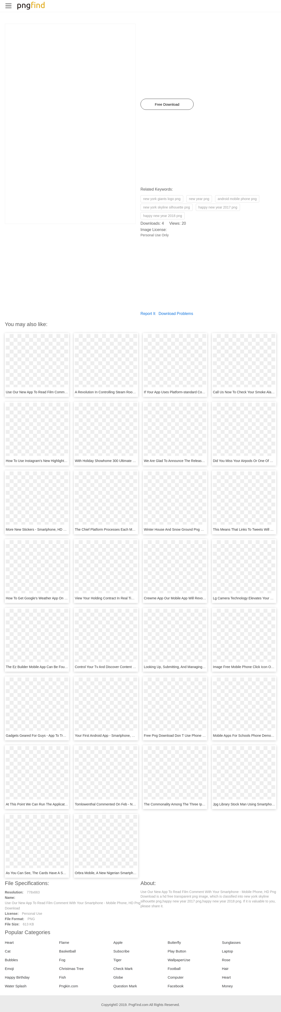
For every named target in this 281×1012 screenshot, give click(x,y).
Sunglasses (231, 942)
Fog (62, 960)
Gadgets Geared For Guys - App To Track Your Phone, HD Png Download (61, 735)
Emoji (9, 969)
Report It (147, 314)
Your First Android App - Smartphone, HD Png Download (117, 735)
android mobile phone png (237, 199)
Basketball (67, 951)
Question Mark (125, 986)
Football (174, 969)
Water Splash (15, 986)
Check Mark (123, 969)
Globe (118, 977)
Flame (64, 942)
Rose (226, 960)
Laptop (227, 951)
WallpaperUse (179, 960)
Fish (62, 977)
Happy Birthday (17, 977)
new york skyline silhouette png (166, 207)
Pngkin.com (68, 986)
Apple (118, 942)
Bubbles (11, 960)
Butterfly (174, 942)
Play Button (177, 951)
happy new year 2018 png (162, 216)
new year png (199, 199)
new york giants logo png (162, 199)
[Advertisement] (70, 58)
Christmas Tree (71, 969)
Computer (175, 977)
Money (227, 986)
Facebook (175, 986)
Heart (9, 942)
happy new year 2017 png (217, 207)
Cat (7, 951)
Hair (225, 969)
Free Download (167, 104)
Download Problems (176, 314)
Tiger (117, 960)
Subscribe (121, 951)
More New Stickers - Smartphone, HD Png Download (45, 529)
